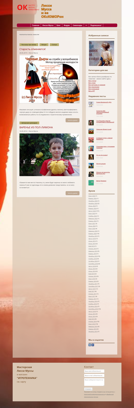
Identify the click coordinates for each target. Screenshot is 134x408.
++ (86, 25)
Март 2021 (91, 224)
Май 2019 (91, 246)
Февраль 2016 (92, 326)
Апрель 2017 (92, 294)
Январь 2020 (92, 234)
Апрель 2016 (92, 321)
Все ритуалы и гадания (96, 85)
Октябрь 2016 (92, 306)
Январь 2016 (92, 329)
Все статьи (92, 81)
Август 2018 (92, 266)
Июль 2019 (92, 241)
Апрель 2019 (92, 249)
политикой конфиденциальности (94, 394)
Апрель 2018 (92, 276)
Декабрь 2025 (92, 201)
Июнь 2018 (92, 271)
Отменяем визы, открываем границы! (105, 147)
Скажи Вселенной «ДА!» (104, 102)
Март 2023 (91, 213)
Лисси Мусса (47, 25)
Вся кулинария (93, 89)
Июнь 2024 (92, 206)
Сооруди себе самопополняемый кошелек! (102, 112)
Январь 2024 (92, 208)
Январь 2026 (92, 198)
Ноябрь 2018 (92, 259)
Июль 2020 (92, 226)
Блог (59, 25)
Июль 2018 (92, 269)
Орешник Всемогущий (103, 129)
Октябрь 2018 (92, 261)
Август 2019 (92, 239)
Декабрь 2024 (92, 203)
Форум (67, 25)
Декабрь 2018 (92, 256)
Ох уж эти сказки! (102, 155)
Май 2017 (91, 291)
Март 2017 (91, 296)
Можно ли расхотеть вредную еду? (103, 172)
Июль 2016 (92, 314)
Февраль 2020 (92, 231)
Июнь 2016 (92, 316)
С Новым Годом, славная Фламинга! (104, 138)
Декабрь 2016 (92, 301)
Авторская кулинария (29, 123)
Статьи (54, 45)
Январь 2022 (92, 221)
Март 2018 (91, 279)
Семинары (77, 25)
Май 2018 (91, 274)
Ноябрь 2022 (92, 216)
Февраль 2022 (92, 218)
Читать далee (72, 120)
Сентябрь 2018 (93, 264)
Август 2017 (92, 289)
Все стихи (92, 83)
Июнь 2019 (92, 244)
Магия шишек (101, 164)
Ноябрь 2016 (92, 304)
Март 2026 (91, 196)
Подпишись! (95, 25)
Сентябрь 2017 (93, 286)
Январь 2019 (92, 254)
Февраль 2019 (92, 251)
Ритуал (44, 45)
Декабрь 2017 (92, 284)
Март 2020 (91, 229)
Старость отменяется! (32, 49)
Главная (35, 25)
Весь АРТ (91, 91)
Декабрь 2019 (92, 236)
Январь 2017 (92, 299)
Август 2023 (92, 211)
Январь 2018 (92, 281)
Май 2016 (91, 319)
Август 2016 (92, 311)
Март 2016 (91, 324)
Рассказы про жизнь (29, 45)
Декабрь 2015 (92, 331)
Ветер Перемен (101, 181)
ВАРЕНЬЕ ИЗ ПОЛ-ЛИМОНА (36, 127)
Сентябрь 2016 (93, 309)
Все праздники (93, 87)
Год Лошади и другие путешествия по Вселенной (105, 121)
